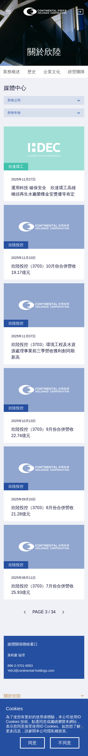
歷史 (31, 71)
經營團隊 (76, 71)
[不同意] (82, 727)
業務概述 (11, 71)
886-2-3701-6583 (20, 666)
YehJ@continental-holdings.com (31, 670)
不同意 (64, 743)
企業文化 (51, 71)
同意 (32, 743)
